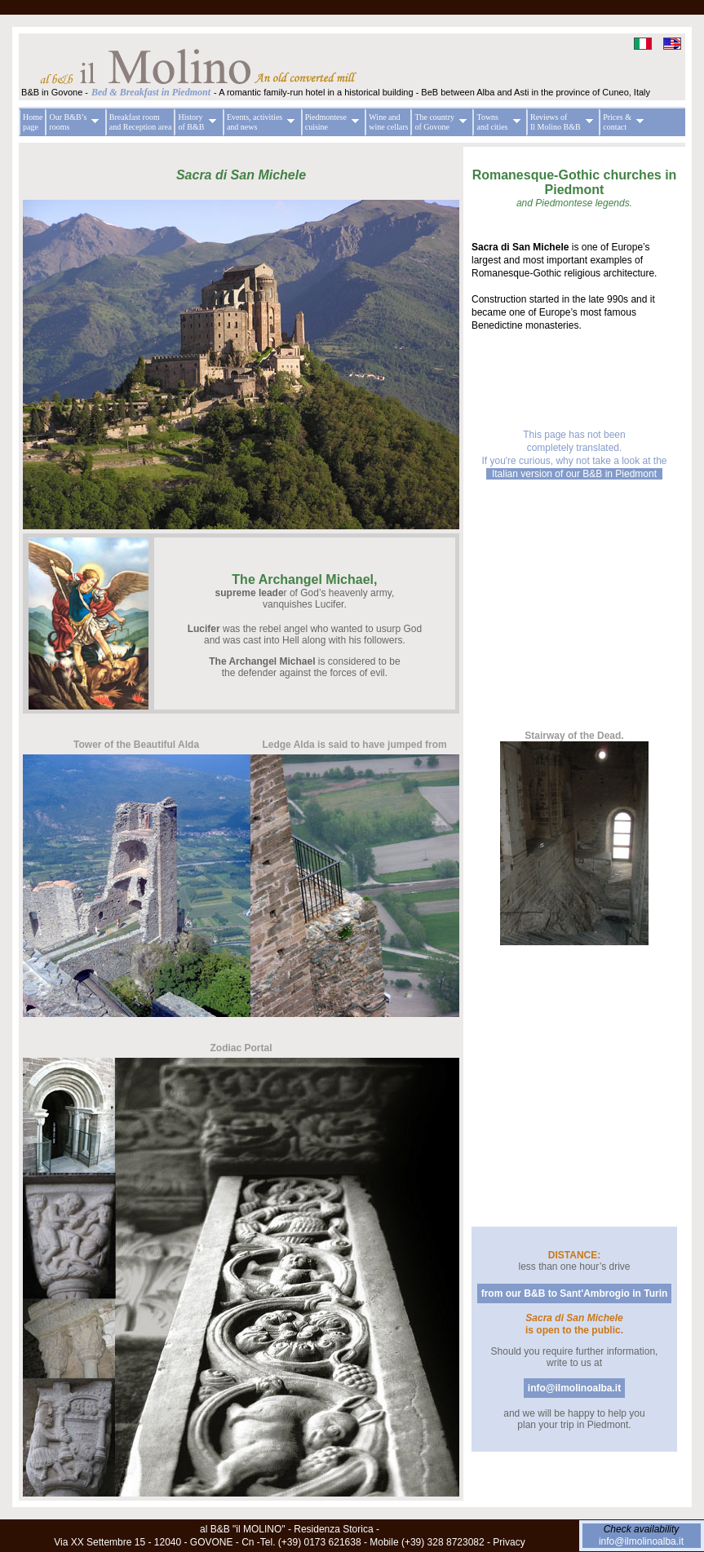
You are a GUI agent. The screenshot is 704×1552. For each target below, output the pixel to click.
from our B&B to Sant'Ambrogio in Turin (574, 1293)
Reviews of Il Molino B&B (559, 122)
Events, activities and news (258, 122)
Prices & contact (621, 122)
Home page (32, 122)
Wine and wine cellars (388, 122)
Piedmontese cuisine (330, 122)
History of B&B (195, 122)
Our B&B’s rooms (72, 122)
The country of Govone (438, 122)
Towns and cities (496, 122)
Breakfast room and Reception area (140, 122)
